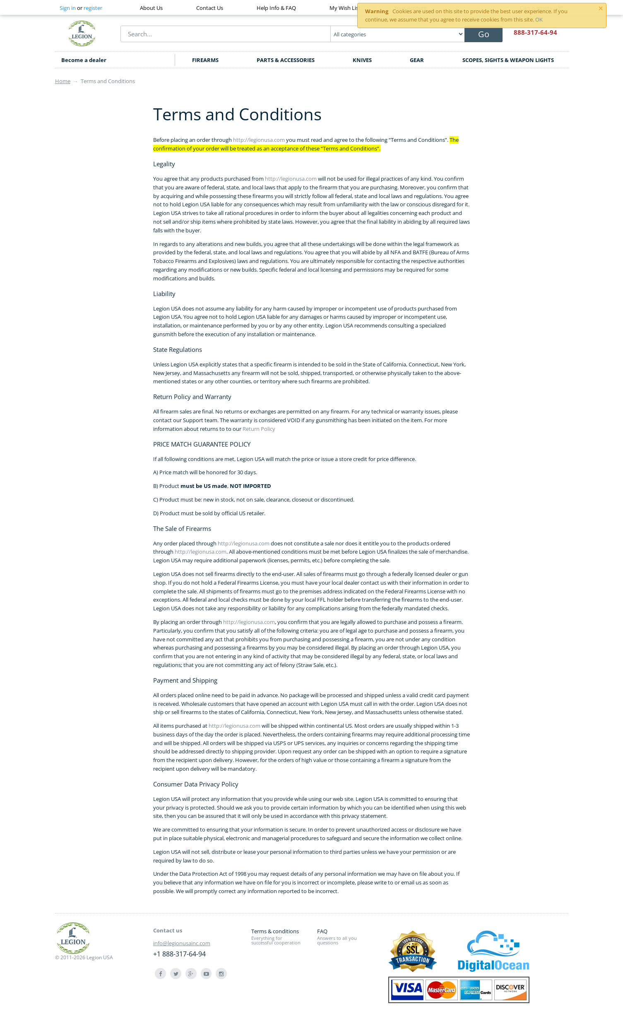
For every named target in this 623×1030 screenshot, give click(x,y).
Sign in (68, 8)
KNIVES (362, 60)
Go (483, 34)
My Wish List (345, 8)
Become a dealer (83, 60)
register (93, 8)
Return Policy (259, 429)
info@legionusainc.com (181, 943)
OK (539, 19)
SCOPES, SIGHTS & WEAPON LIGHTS (508, 60)
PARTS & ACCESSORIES (286, 60)
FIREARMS (205, 60)
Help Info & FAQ (276, 8)
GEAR (417, 60)
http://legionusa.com (259, 139)
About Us (151, 8)
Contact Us (209, 8)
